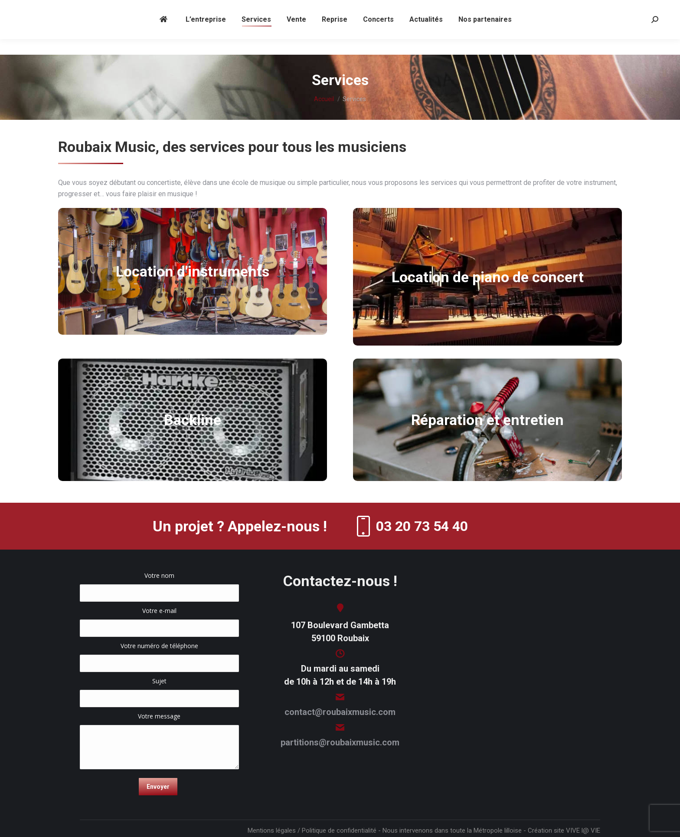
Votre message (159, 720)
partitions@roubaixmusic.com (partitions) (376, 8)
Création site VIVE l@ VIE (564, 830)
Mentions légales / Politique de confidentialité (312, 830)
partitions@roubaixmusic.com (340, 742)
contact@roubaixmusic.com (340, 712)
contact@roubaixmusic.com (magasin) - (268, 8)
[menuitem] (165, 35)
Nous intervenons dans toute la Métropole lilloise (452, 830)
